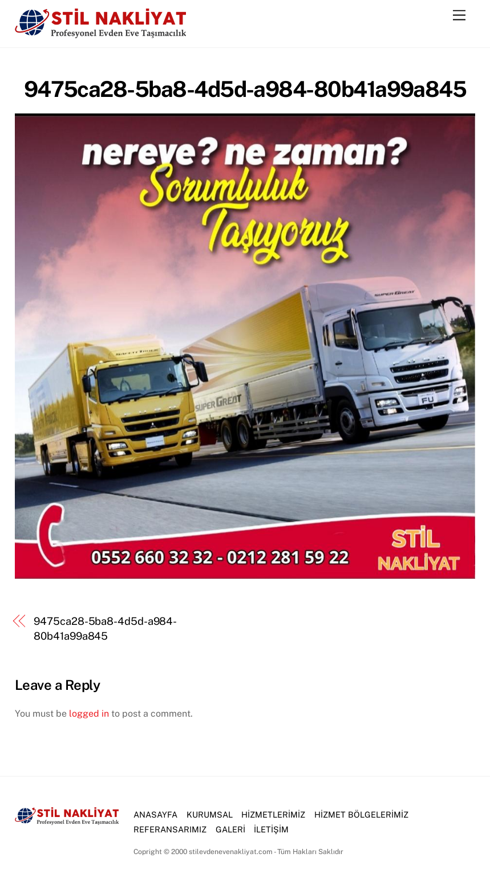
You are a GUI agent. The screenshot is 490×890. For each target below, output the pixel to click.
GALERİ (230, 829)
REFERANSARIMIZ (169, 829)
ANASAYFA (155, 814)
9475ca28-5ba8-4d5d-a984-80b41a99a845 (245, 89)
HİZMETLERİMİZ (273, 814)
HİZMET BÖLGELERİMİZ (361, 814)
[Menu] (459, 16)
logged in (89, 713)
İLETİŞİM (271, 829)
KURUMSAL (210, 814)
